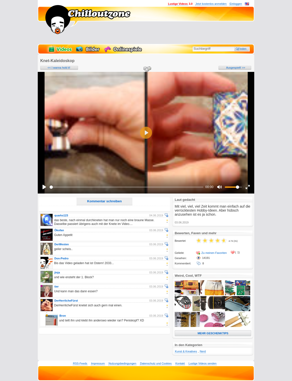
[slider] (126, 187)
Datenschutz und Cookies (155, 363)
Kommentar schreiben (104, 201)
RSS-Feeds (80, 363)
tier (56, 286)
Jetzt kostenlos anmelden (211, 3)
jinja (57, 272)
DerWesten (61, 244)
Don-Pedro (61, 258)
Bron (62, 315)
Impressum (98, 363)
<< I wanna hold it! (59, 67)
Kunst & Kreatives (186, 351)
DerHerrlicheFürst (66, 300)
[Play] (44, 187)
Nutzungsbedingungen (122, 363)
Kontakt (180, 363)
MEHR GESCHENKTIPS (213, 333)
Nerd (203, 351)
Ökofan (59, 230)
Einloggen (236, 3)
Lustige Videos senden (202, 363)
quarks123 (61, 215)
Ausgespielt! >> (235, 67)
